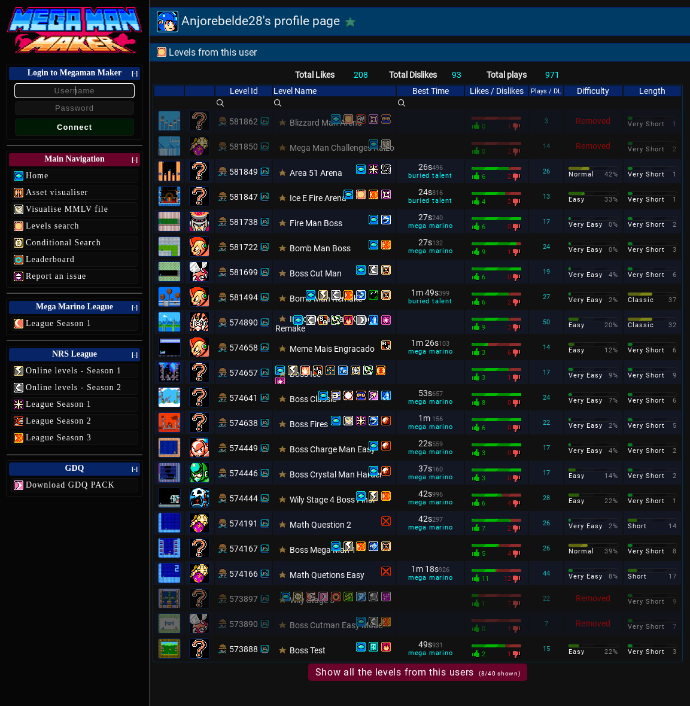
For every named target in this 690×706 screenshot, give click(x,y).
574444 (243, 498)
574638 (243, 423)
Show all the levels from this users (418, 672)
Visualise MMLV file (67, 209)
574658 (243, 347)
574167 (243, 548)
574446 (243, 473)
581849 (243, 171)
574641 (243, 398)
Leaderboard (50, 259)
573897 (243, 599)
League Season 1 (59, 323)
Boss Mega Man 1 (323, 550)
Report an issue (56, 276)
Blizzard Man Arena (326, 122)
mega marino (430, 226)
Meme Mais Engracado (332, 349)
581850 (243, 146)
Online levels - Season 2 (73, 387)
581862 (243, 121)
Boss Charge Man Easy (332, 449)
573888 (243, 649)
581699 (243, 272)
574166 (243, 574)
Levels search (53, 225)
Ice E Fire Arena (318, 198)
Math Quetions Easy (327, 575)
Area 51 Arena (316, 173)
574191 (243, 523)
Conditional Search (63, 242)
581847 (243, 197)
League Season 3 (59, 437)
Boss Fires (309, 424)
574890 (243, 322)
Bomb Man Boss (320, 248)
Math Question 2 (320, 525)
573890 (243, 624)
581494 (243, 297)
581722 (243, 247)
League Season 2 (59, 420)
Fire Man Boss (316, 223)
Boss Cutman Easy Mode (336, 625)
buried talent (430, 175)
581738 (243, 222)
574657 (243, 373)
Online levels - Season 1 (73, 370)
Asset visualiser (57, 192)
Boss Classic (313, 399)
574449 (243, 448)
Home (37, 175)
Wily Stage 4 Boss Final (332, 499)
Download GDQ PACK (70, 484)
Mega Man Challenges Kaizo (342, 148)
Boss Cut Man (316, 273)
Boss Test (308, 650)
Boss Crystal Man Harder (336, 474)
